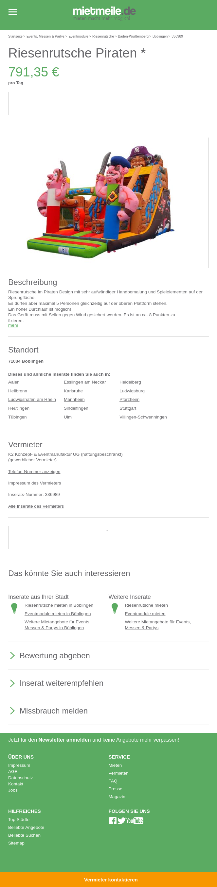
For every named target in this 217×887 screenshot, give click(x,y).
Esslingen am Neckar (85, 382)
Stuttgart (127, 408)
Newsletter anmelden (65, 740)
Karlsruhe (73, 390)
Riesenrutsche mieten (146, 605)
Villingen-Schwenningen (143, 417)
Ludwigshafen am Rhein (32, 399)
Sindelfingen (76, 408)
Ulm (68, 417)
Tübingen (17, 417)
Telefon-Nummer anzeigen (34, 471)
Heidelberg (130, 382)
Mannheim (74, 399)
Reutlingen (18, 408)
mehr (13, 325)
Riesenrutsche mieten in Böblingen (59, 605)
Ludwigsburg (132, 390)
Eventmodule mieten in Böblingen (58, 613)
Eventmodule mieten (145, 613)
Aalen (14, 382)
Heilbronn (17, 390)
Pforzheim (129, 399)
